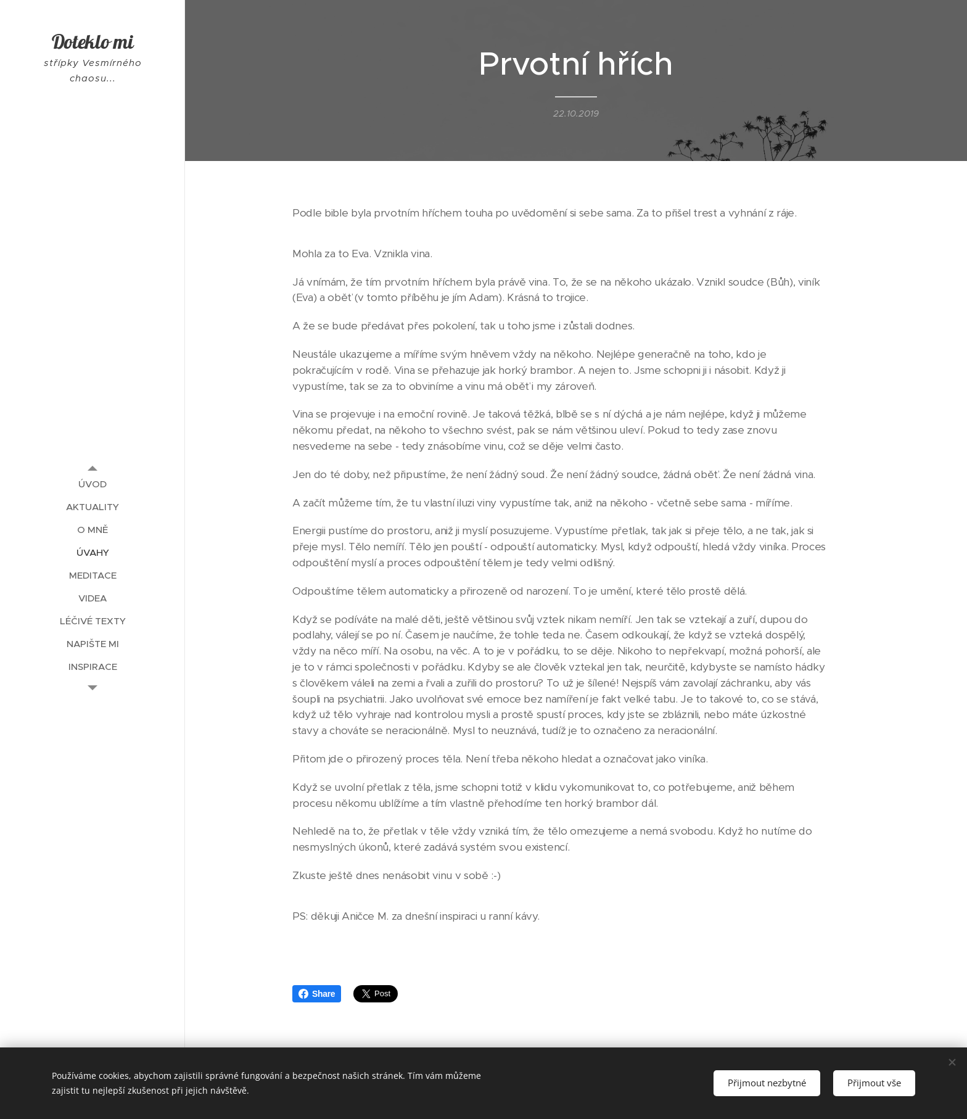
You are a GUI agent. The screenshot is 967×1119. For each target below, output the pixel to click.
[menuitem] (92, 484)
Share (316, 994)
